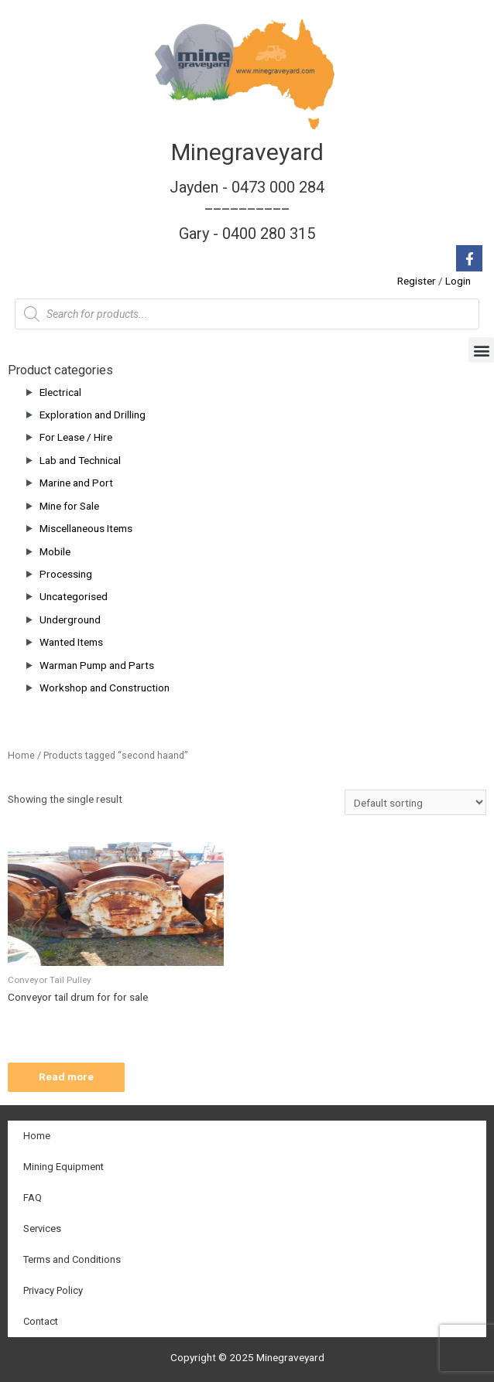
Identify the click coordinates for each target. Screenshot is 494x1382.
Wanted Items (71, 642)
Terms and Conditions (72, 1259)
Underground (70, 619)
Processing (65, 574)
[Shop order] (415, 803)
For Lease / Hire (75, 437)
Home (21, 755)
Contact (40, 1321)
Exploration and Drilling (92, 414)
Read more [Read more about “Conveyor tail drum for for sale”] (66, 1076)
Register (416, 281)
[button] (481, 350)
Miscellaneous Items (85, 528)
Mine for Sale (69, 506)
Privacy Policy (53, 1290)
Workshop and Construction (104, 687)
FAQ (32, 1197)
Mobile (54, 551)
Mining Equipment (63, 1166)
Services (42, 1228)
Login (458, 281)
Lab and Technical (80, 460)
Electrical (60, 392)
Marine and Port (76, 482)
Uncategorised (73, 596)
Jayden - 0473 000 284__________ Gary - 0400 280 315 (247, 210)
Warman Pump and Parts (96, 665)
